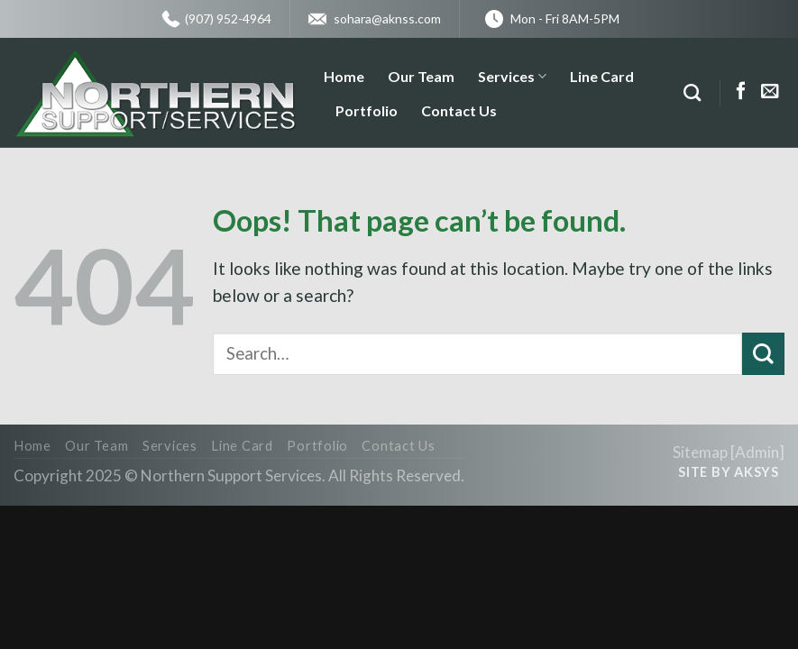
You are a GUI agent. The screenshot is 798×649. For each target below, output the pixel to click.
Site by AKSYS (728, 472)
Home (344, 76)
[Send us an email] (770, 92)
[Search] (692, 92)
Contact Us (459, 110)
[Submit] (763, 354)
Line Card (602, 76)
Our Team (421, 76)
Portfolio (366, 110)
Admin (757, 452)
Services (512, 77)
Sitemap (700, 452)
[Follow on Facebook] (741, 92)
